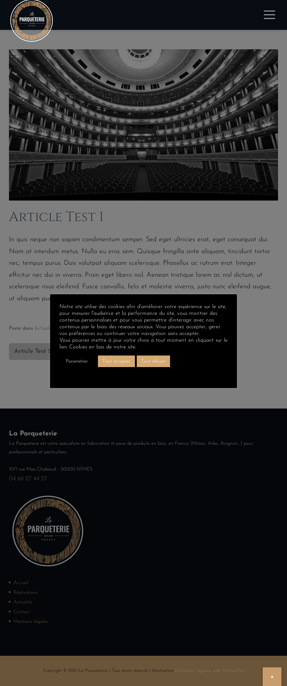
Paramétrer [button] (77, 361)
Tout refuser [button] (153, 361)
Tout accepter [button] (116, 361)
